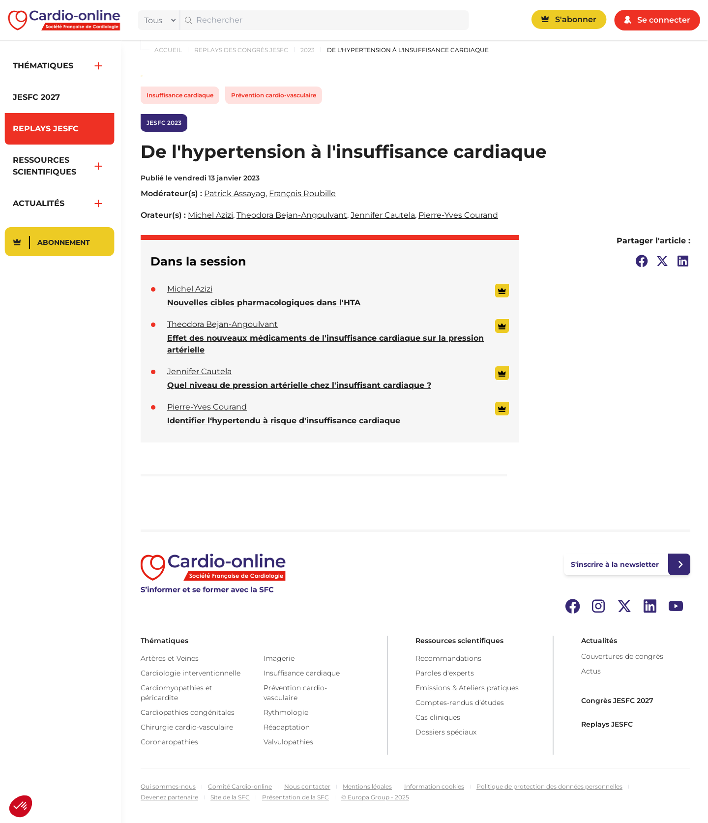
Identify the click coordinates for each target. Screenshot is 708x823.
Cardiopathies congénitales (188, 712)
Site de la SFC (230, 797)
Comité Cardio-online (240, 786)
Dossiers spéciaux (445, 732)
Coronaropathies (169, 741)
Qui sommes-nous (168, 786)
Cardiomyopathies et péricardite (176, 692)
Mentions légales (367, 786)
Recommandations (448, 658)
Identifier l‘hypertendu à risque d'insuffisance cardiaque (283, 420)
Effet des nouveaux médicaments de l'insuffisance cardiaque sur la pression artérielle (325, 343)
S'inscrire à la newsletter (615, 564)
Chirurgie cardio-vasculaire (187, 727)
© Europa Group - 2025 (375, 797)
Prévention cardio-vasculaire (273, 95)
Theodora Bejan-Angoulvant (291, 215)
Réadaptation (287, 727)
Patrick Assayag (235, 193)
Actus (591, 671)
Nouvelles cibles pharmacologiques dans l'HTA (263, 302)
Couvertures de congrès (622, 656)
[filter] (157, 20)
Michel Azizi (210, 215)
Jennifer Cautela (383, 215)
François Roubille (302, 193)
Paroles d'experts (444, 673)
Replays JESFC (607, 724)
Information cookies (434, 786)
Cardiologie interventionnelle (190, 673)
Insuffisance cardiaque (180, 95)
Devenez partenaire (169, 797)
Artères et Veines (170, 658)
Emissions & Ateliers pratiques (467, 687)
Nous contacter (307, 786)
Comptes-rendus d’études (459, 702)
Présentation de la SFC (295, 797)
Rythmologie (286, 712)
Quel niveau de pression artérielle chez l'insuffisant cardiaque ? (299, 385)
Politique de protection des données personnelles (549, 786)
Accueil (168, 50)
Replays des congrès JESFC (241, 50)
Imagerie (279, 658)
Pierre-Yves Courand (458, 215)
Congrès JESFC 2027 (617, 700)
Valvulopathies (288, 741)
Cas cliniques (437, 717)
